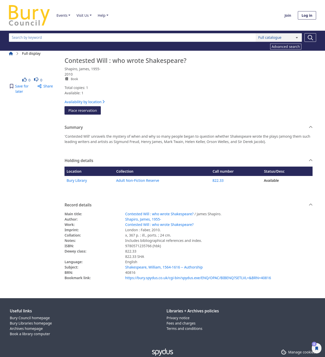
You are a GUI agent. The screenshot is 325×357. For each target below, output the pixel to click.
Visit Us (82, 15)
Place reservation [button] (84, 110)
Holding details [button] (188, 160)
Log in (307, 15)
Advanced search (286, 46)
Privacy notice (178, 317)
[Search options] (279, 37)
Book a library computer (30, 333)
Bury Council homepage (30, 317)
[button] (19, 88)
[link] (26, 80)
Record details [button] (188, 205)
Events (61, 15)
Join (288, 15)
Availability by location (84, 101)
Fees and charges (181, 323)
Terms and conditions (184, 328)
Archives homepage (26, 328)
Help (102, 15)
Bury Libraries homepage (31, 323)
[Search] (310, 37)
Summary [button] (188, 127)
